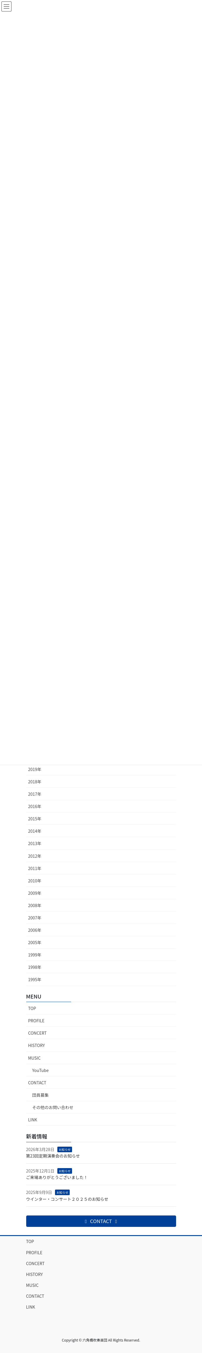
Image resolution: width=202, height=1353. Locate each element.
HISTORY (36, 1045)
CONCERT (37, 1033)
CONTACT (37, 1083)
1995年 (34, 979)
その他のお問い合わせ (53, 1107)
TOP (32, 1008)
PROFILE (36, 1020)
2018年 (34, 782)
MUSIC (34, 1058)
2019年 (34, 769)
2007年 (34, 918)
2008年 (34, 905)
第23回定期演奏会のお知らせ (53, 1156)
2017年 (34, 794)
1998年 (34, 967)
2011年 (34, 868)
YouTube (40, 1070)
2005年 (34, 942)
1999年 (34, 955)
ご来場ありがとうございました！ (57, 1177)
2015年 (34, 819)
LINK (32, 1120)
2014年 (34, 831)
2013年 (34, 843)
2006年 (34, 930)
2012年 (34, 856)
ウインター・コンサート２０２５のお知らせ (67, 1199)
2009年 (34, 893)
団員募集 (40, 1095)
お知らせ (65, 1149)
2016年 (34, 806)
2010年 (34, 881)
